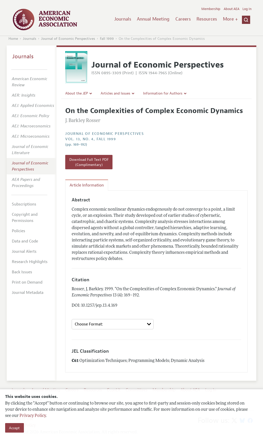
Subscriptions (24, 204)
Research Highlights (30, 261)
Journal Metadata (27, 292)
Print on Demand (27, 282)
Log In (246, 9)
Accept (14, 428)
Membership (210, 9)
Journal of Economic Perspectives (68, 38)
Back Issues (22, 272)
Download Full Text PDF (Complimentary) (89, 162)
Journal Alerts (24, 251)
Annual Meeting (153, 19)
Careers (183, 19)
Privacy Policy (33, 416)
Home (13, 38)
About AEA (231, 9)
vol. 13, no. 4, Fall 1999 (90, 139)
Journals (122, 19)
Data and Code (25, 241)
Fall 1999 (107, 38)
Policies (18, 230)
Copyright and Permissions (24, 217)
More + (230, 19)
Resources (206, 19)
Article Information (87, 185)
